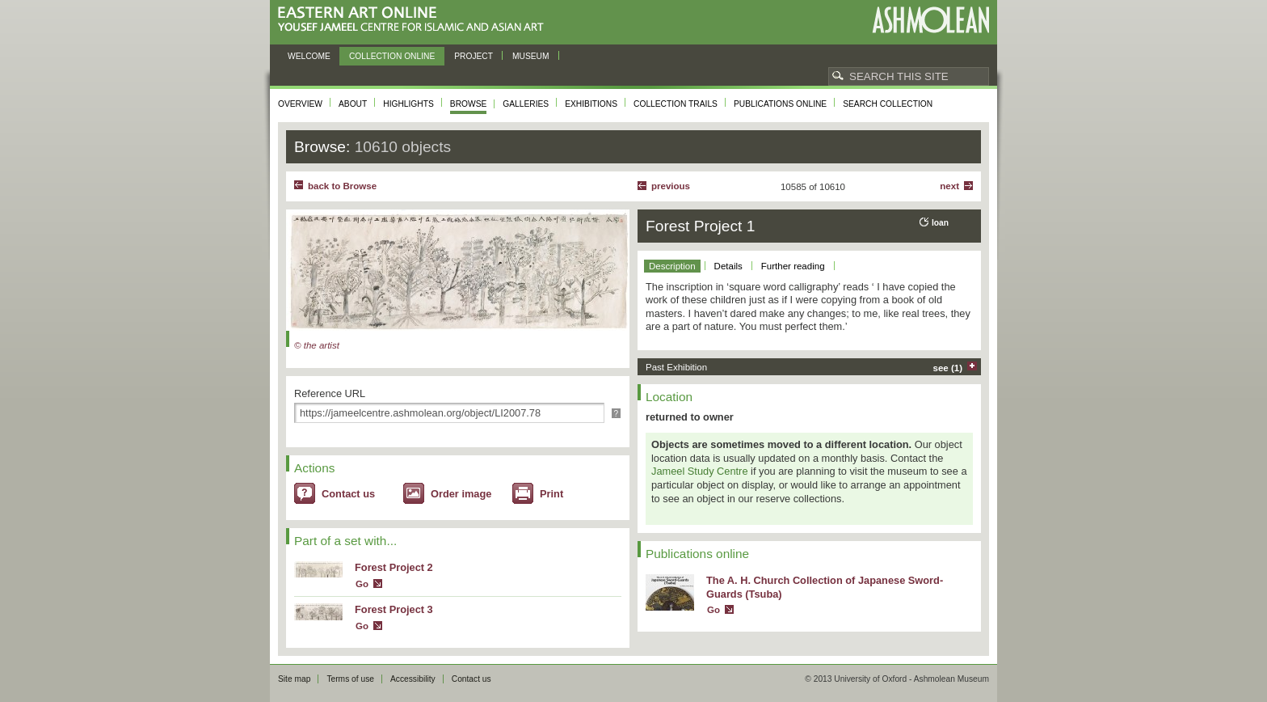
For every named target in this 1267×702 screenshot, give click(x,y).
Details (728, 266)
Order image (461, 494)
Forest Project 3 (394, 609)
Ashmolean (930, 19)
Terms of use (350, 679)
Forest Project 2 (394, 567)
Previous (670, 186)
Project (473, 56)
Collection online (392, 56)
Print (551, 494)
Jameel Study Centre (699, 471)
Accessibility (413, 679)
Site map (294, 679)
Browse (468, 103)
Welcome (309, 56)
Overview (300, 103)
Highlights (408, 103)
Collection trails (676, 103)
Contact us (348, 494)
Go (362, 584)
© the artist (316, 345)
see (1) (948, 368)
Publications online (780, 103)
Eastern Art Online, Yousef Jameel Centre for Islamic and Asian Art (415, 19)
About (353, 103)
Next (949, 186)
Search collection (887, 103)
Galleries (526, 103)
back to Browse (342, 186)
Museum (530, 56)
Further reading (793, 266)
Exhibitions (591, 103)
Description (672, 266)
